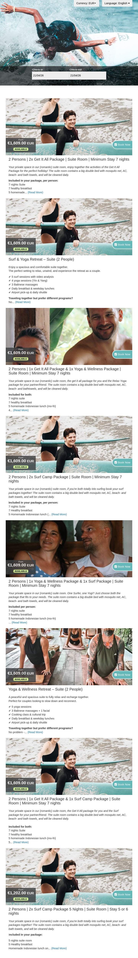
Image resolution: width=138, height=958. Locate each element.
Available (21, 149)
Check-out (76, 69)
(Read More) (35, 192)
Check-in (37, 69)
